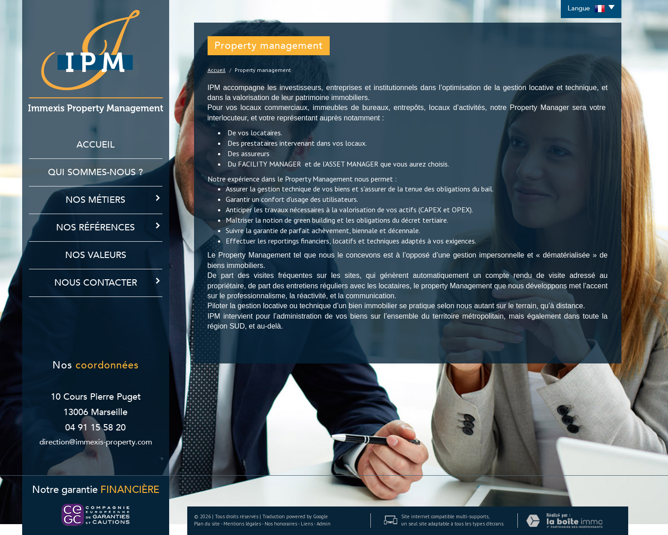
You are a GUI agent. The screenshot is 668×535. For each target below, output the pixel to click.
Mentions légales (242, 524)
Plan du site (207, 524)
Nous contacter (108, 282)
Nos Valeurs (95, 255)
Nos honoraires (281, 524)
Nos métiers (114, 199)
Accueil (95, 145)
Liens (307, 524)
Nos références (109, 227)
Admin (324, 524)
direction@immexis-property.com (95, 442)
